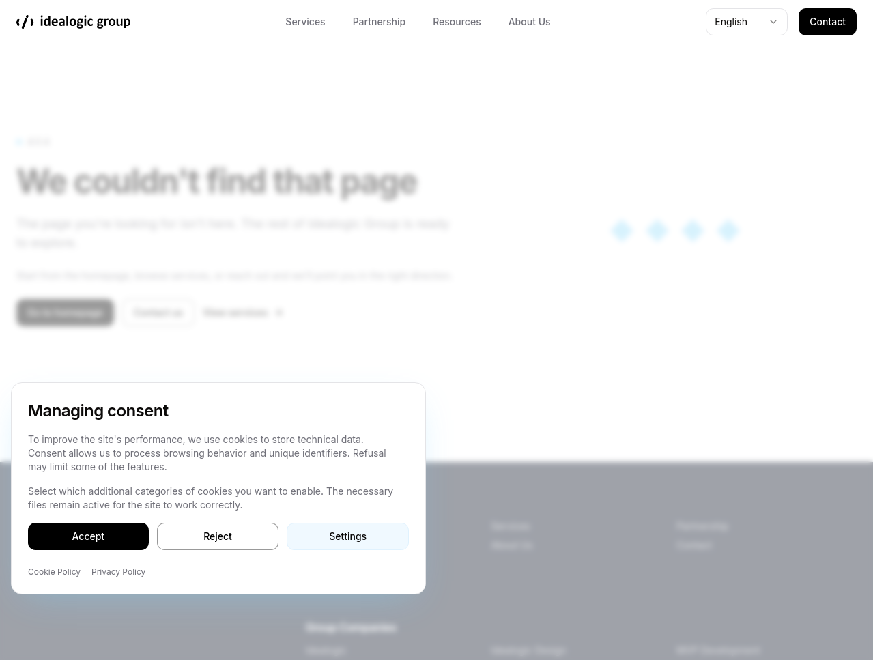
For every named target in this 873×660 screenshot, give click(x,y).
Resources (457, 21)
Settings (348, 536)
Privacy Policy (118, 571)
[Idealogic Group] (73, 22)
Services (305, 21)
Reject (217, 536)
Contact (828, 21)
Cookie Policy (54, 571)
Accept (88, 536)
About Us (530, 21)
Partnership (379, 21)
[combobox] (747, 21)
